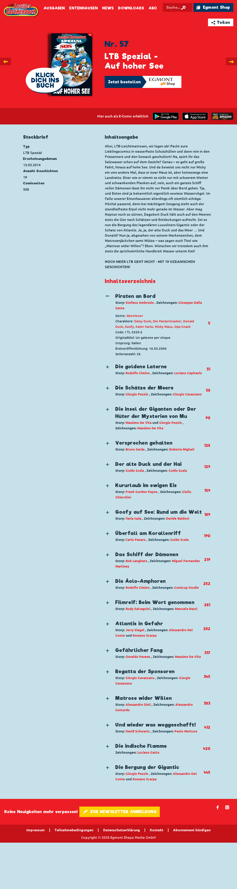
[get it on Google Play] (166, 116)
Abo (153, 8)
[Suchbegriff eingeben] (180, 7)
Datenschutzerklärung (121, 830)
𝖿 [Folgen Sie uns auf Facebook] (218, 807)
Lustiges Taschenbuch (21, 10)
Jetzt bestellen (124, 82)
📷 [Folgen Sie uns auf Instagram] (227, 807)
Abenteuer (134, 316)
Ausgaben (54, 8)
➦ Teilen (220, 22)
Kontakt (156, 830)
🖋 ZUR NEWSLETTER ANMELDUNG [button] (119, 811)
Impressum (35, 830)
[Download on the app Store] (195, 116)
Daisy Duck (142, 321)
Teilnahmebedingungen (74, 830)
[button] (154, 301)
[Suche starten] (191, 7)
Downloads (131, 8)
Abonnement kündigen (192, 830)
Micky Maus (163, 326)
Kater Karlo (144, 326)
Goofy (129, 326)
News (108, 8)
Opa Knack (182, 326)
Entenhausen (83, 8)
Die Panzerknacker (167, 321)
